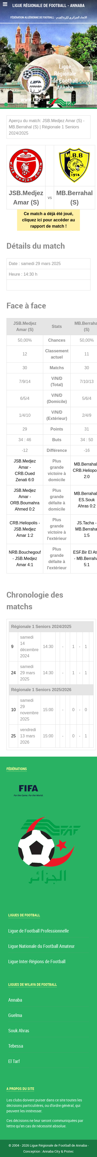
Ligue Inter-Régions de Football (36, 961)
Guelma (15, 1015)
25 (13, 736)
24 (13, 673)
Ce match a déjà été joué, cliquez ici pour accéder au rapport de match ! (48, 219)
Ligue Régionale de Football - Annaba (48, 5)
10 (13, 710)
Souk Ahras (18, 1031)
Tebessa (15, 1046)
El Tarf (14, 1061)
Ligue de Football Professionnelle (38, 931)
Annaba (15, 1000)
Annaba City (51, 1151)
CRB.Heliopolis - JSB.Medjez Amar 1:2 (25, 529)
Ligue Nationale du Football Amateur (41, 946)
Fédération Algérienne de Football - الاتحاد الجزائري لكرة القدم (48, 17)
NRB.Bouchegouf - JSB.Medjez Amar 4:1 (25, 558)
